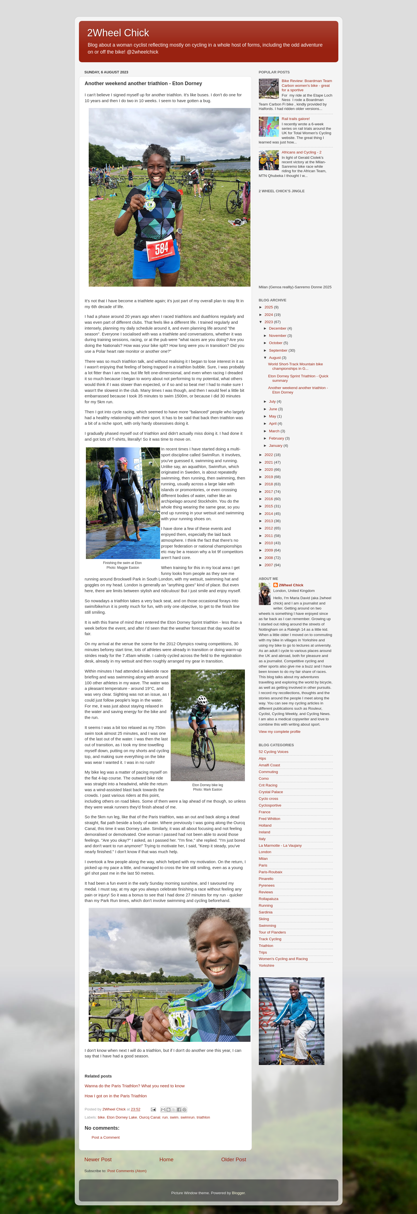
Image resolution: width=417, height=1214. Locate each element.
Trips (263, 952)
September (279, 350)
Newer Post (98, 1159)
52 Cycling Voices (274, 752)
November (278, 336)
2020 (269, 469)
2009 (269, 550)
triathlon (203, 1117)
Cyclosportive (270, 805)
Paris (263, 865)
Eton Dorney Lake (122, 1117)
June (273, 409)
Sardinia (266, 912)
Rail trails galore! (296, 119)
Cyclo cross (268, 798)
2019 (269, 477)
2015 (269, 506)
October (276, 343)
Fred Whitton (269, 819)
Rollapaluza (269, 899)
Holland (265, 825)
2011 (269, 536)
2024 (269, 315)
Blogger (238, 1193)
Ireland (264, 832)
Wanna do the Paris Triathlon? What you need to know (135, 1086)
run (165, 1117)
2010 (269, 543)
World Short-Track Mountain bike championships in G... (295, 366)
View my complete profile (280, 732)
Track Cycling (270, 939)
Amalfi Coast (269, 765)
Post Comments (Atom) (126, 1171)
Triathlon (266, 946)
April (273, 423)
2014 (269, 514)
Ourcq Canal (149, 1117)
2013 (269, 521)
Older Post (233, 1159)
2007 (269, 565)
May (273, 416)
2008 (269, 558)
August (275, 358)
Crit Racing (268, 785)
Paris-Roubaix (271, 872)
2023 (269, 322)
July (273, 401)
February (277, 438)
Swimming (267, 925)
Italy (262, 839)
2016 (269, 499)
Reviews (266, 892)
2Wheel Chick (118, 33)
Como (264, 778)
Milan (263, 858)
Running (266, 905)
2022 (269, 455)
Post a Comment (106, 1137)
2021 (269, 462)
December (278, 328)
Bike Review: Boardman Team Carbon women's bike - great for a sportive (307, 85)
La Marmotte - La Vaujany (280, 845)
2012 (269, 528)
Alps (262, 758)
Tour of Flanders (272, 932)
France (265, 812)
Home (166, 1159)
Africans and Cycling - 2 (302, 152)
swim (174, 1117)
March (275, 431)
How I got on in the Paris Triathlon (116, 1096)
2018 (269, 484)
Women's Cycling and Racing (283, 959)
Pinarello (266, 879)
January (276, 445)
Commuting (268, 772)
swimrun (187, 1117)
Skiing (264, 919)
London (265, 852)
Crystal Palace (271, 792)
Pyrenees (267, 885)
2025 (269, 307)
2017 (269, 492)
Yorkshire (266, 965)
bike (101, 1117)
